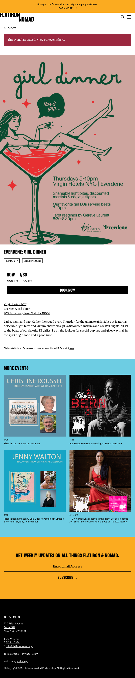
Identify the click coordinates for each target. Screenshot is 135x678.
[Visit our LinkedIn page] (19, 616)
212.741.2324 (13, 642)
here (71, 348)
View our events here (50, 39)
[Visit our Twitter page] (10, 616)
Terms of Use (11, 653)
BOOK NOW (67, 290)
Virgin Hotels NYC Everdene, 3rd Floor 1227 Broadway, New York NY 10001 (27, 308)
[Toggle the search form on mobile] (123, 17)
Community (11, 261)
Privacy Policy (30, 653)
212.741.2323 (13, 638)
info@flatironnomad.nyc (19, 646)
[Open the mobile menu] (129, 17)
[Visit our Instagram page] (14, 616)
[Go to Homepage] (17, 17)
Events (12, 28)
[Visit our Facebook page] (5, 616)
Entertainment (32, 261)
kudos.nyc (22, 661)
